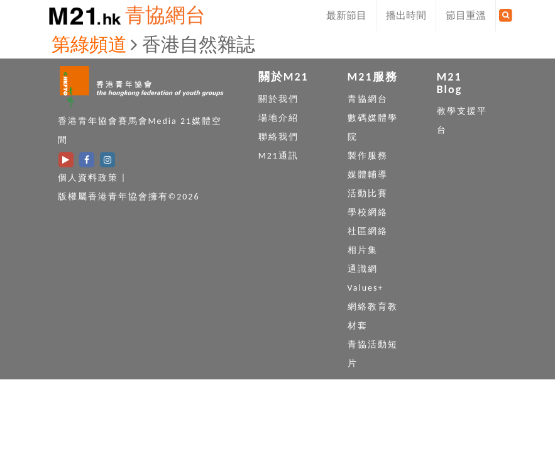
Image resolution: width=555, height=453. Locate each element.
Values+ (366, 287)
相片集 (363, 250)
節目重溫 (466, 15)
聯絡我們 (278, 136)
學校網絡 (368, 212)
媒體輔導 (368, 174)
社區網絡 (368, 231)
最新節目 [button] (346, 15)
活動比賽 (368, 193)
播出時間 (406, 15)
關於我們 (278, 99)
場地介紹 (278, 118)
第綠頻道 (89, 44)
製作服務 (368, 155)
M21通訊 (278, 155)
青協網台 (165, 15)
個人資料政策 (88, 177)
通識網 (363, 269)
